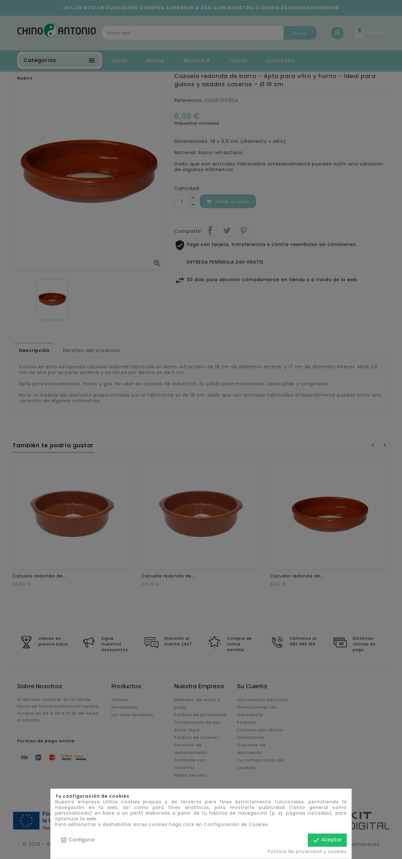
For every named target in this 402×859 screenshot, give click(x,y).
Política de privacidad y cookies (307, 851)
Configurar (77, 840)
